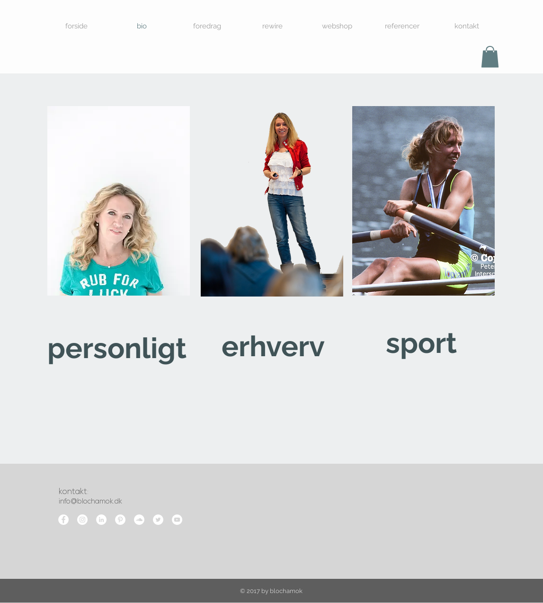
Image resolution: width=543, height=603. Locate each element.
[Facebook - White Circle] (63, 519)
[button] (490, 56)
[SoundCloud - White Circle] (139, 519)
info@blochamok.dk (90, 501)
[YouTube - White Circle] (177, 519)
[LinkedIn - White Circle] (101, 519)
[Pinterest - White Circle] (120, 519)
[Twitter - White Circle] (158, 519)
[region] (119, 243)
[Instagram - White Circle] (82, 519)
